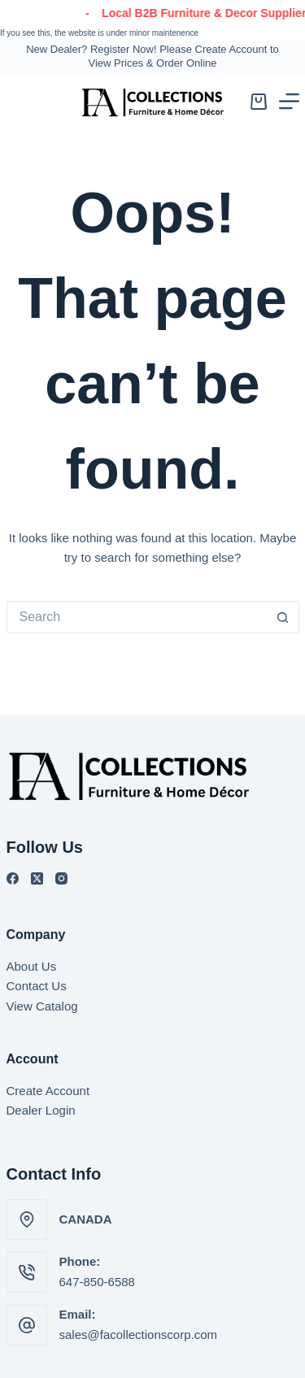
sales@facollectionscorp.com (138, 1334)
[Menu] (289, 101)
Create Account (48, 1091)
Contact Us (37, 986)
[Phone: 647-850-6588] (27, 1272)
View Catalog (42, 1006)
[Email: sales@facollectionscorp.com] (27, 1325)
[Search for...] (137, 617)
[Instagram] (61, 878)
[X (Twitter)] (37, 878)
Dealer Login (41, 1110)
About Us (32, 966)
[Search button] (283, 617)
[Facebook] (13, 878)
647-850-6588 (97, 1282)
